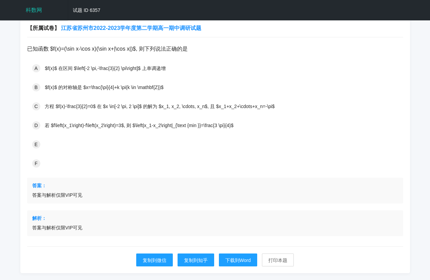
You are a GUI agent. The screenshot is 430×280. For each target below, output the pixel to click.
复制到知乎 (196, 260)
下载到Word (238, 260)
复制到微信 (154, 260)
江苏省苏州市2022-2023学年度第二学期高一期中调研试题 (131, 28)
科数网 (34, 10)
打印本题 (277, 260)
